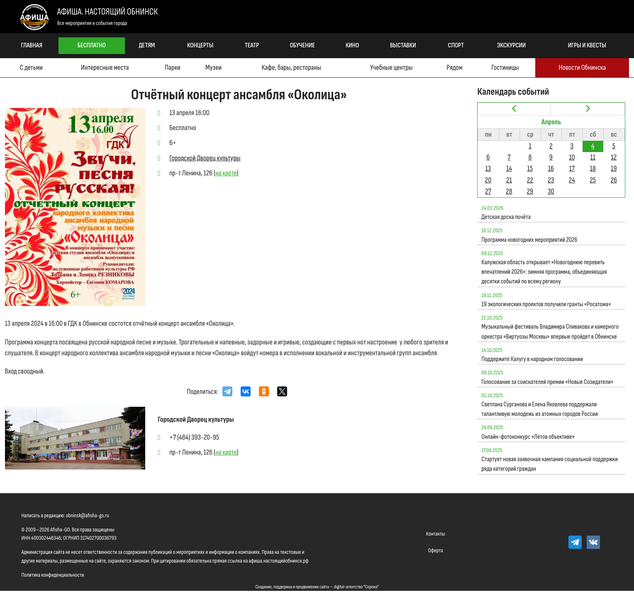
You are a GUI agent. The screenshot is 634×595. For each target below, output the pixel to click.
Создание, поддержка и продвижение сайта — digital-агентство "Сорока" (317, 587)
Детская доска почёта (506, 217)
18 (593, 168)
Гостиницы (505, 67)
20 (488, 180)
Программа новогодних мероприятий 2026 (529, 240)
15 (530, 168)
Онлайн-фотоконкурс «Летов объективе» (528, 437)
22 (530, 180)
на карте (226, 173)
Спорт (456, 45)
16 (551, 168)
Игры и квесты (587, 45)
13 (488, 168)
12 (614, 157)
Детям (147, 45)
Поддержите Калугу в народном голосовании (532, 359)
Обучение (302, 45)
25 (593, 180)
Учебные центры (391, 67)
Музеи (213, 67)
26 (614, 180)
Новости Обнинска (582, 67)
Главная (31, 45)
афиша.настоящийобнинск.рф (278, 560)
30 (551, 191)
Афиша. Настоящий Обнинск (107, 11)
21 (509, 180)
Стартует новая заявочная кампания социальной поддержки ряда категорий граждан (549, 464)
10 (572, 157)
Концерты (200, 45)
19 (614, 168)
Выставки (403, 45)
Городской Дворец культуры (204, 158)
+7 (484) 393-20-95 (194, 437)
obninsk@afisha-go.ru (87, 515)
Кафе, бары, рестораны (291, 67)
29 (530, 191)
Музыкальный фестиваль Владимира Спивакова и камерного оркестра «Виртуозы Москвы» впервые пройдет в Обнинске (550, 331)
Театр (252, 45)
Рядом (454, 67)
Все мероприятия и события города (92, 23)
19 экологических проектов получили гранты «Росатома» (546, 304)
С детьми (31, 67)
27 (488, 191)
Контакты (435, 533)
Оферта (435, 550)
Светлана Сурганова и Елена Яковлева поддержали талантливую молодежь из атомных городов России (539, 409)
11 (592, 157)
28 (509, 191)
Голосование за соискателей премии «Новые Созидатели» (547, 382)
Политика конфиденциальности (53, 574)
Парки (172, 67)
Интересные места (105, 67)
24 (572, 180)
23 (551, 180)
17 (572, 168)
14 (509, 168)
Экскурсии (511, 45)
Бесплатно (92, 45)
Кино (352, 45)
